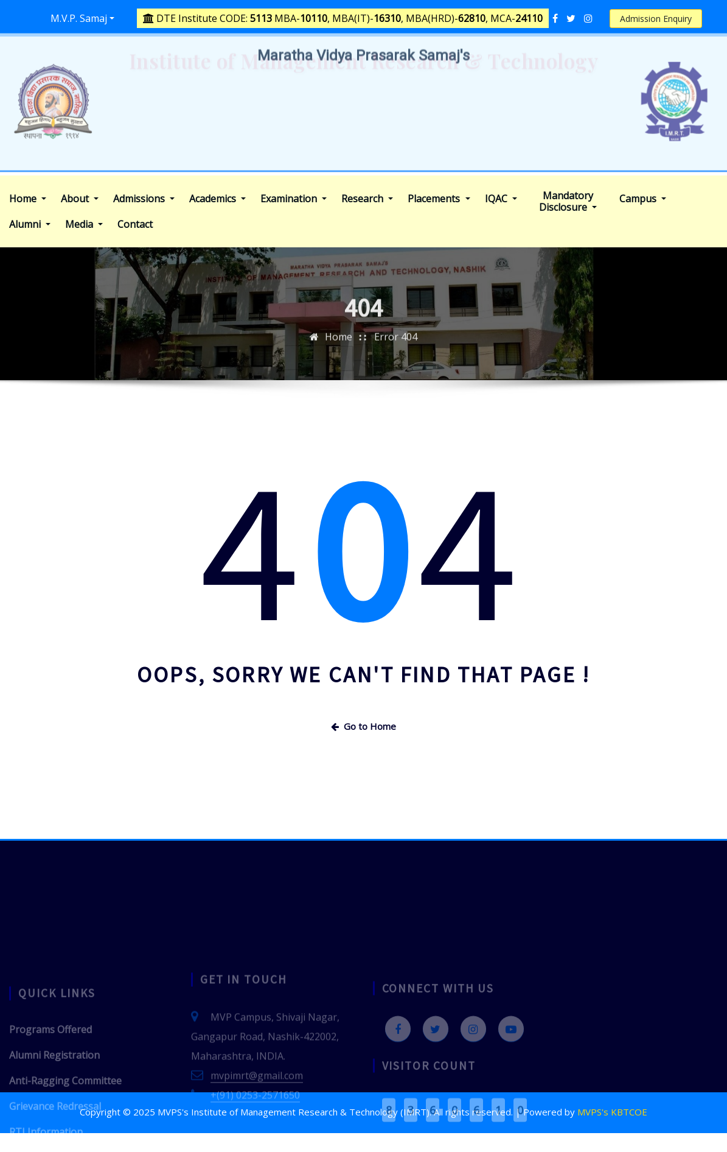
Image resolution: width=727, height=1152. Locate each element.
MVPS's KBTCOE (612, 1112)
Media (84, 224)
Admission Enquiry (656, 18)
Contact (135, 224)
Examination (293, 199)
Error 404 (395, 349)
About (80, 199)
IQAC (501, 199)
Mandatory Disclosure (568, 201)
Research (367, 199)
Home (27, 199)
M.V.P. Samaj (78, 18)
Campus (642, 199)
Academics (217, 199)
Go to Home (363, 726)
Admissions (144, 199)
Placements (439, 199)
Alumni (29, 224)
